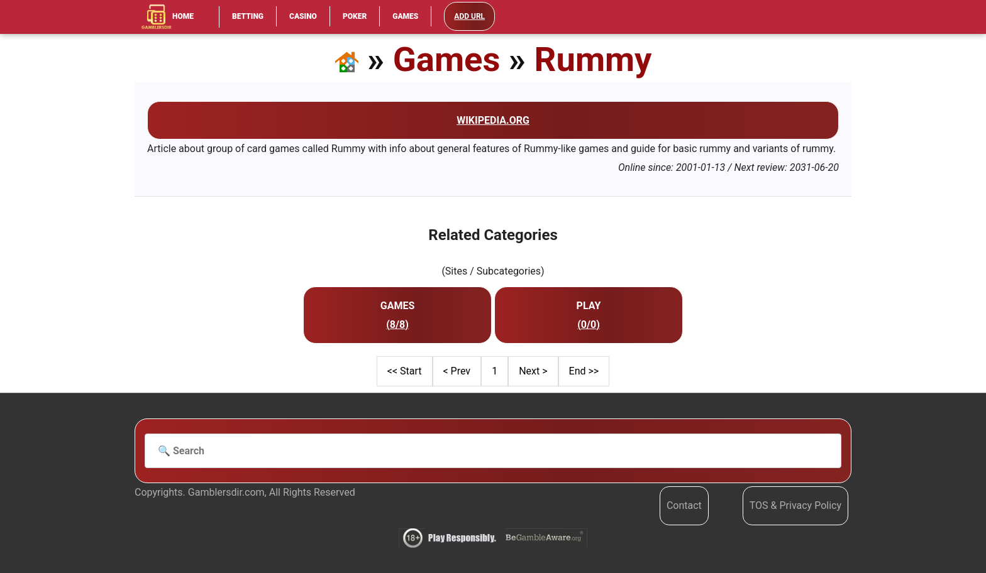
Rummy (593, 59)
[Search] (493, 451)
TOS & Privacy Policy (795, 505)
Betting (247, 16)
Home (167, 17)
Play (589, 306)
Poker (355, 16)
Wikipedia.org (493, 120)
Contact (684, 505)
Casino (303, 16)
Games (405, 16)
